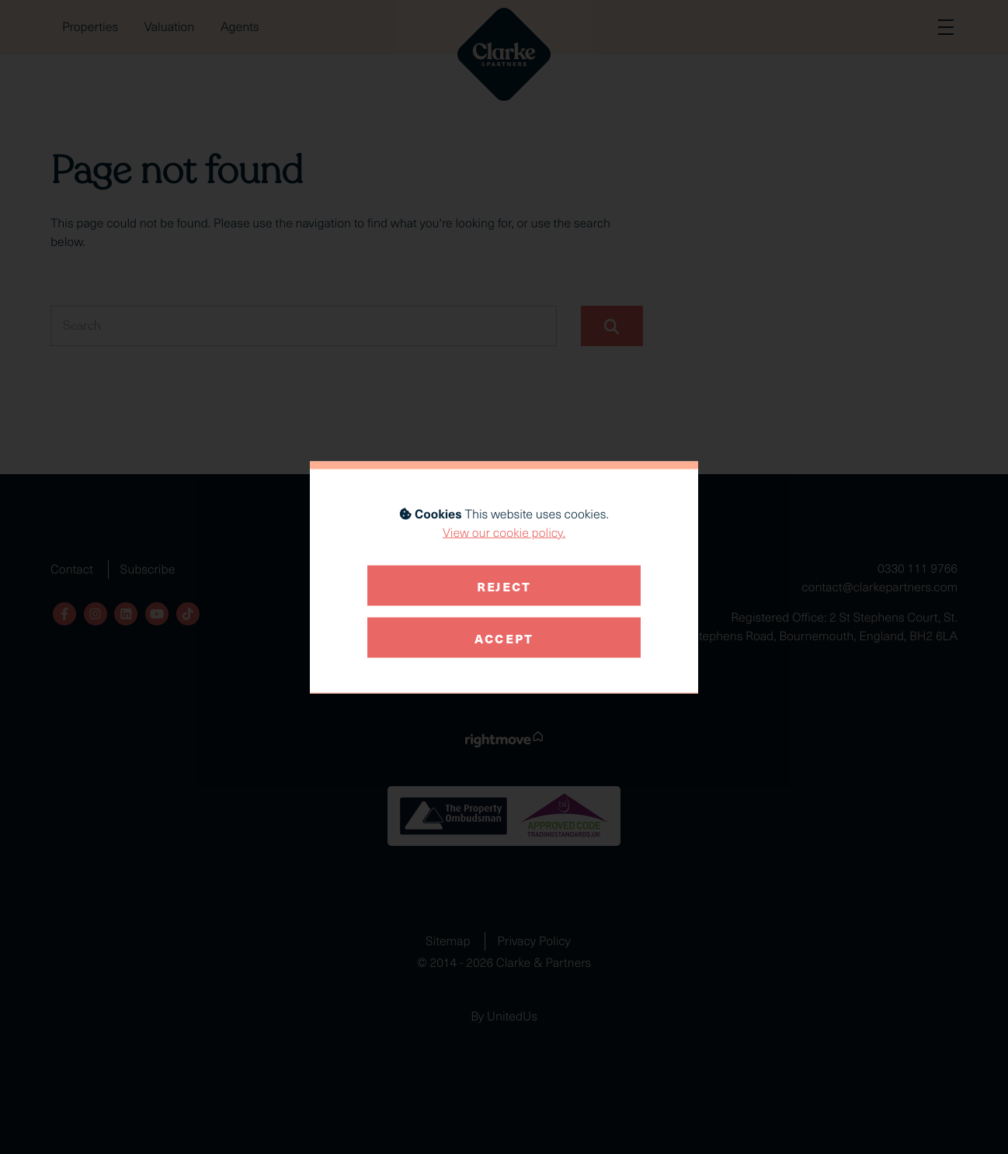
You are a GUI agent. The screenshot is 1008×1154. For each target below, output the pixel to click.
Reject (504, 585)
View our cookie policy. (504, 532)
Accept (504, 637)
